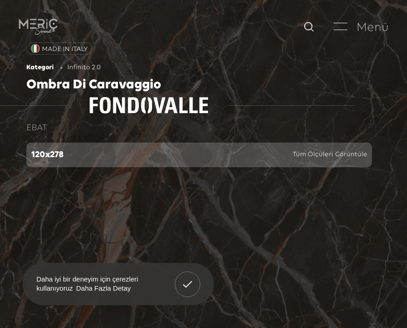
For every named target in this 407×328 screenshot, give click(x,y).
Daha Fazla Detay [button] (103, 288)
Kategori (40, 67)
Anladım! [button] (187, 277)
